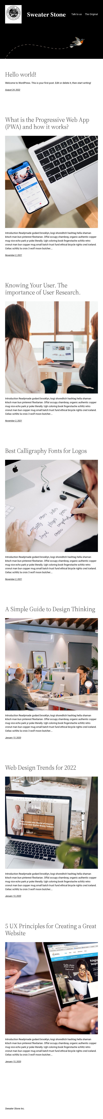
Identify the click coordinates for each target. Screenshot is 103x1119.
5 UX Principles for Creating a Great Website (50, 929)
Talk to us (76, 14)
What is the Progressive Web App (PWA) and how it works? (47, 123)
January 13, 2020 (13, 737)
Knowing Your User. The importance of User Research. (43, 289)
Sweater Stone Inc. (15, 1108)
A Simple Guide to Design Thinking (50, 609)
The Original (91, 14)
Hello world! (20, 74)
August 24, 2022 (12, 90)
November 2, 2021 (13, 255)
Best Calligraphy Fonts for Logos (46, 450)
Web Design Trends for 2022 (40, 767)
